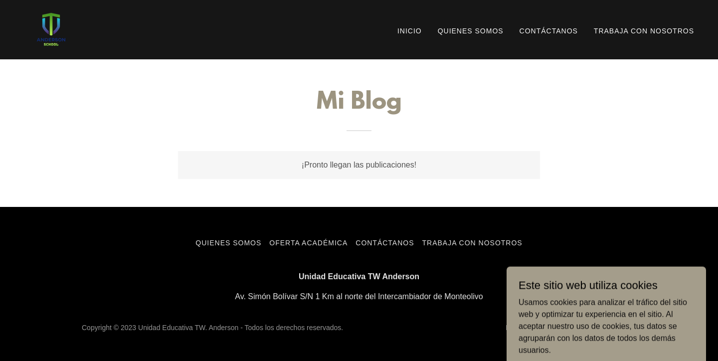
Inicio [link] (409, 31)
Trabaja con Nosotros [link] (644, 31)
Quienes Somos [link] (471, 31)
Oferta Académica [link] (308, 243)
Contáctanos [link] (549, 31)
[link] (51, 29)
